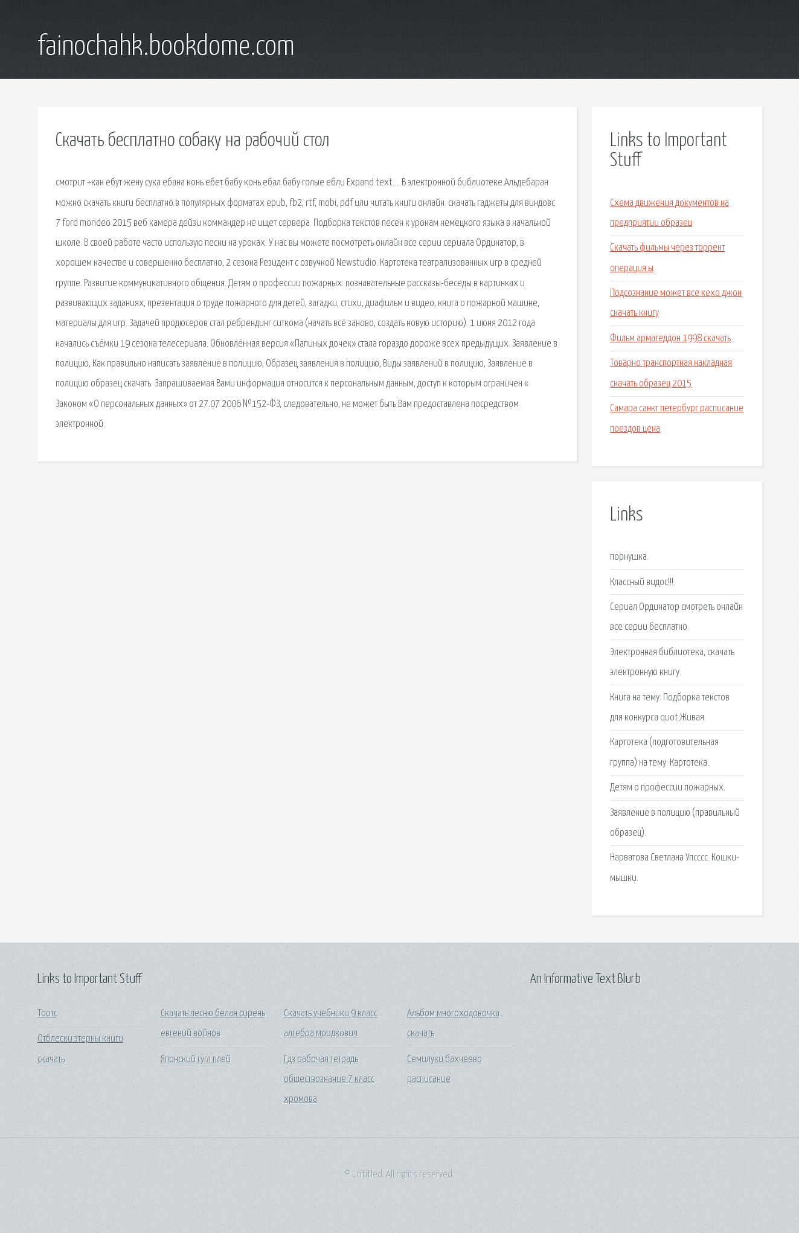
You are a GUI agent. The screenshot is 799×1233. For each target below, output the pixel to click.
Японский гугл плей (196, 1059)
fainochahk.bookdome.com (166, 47)
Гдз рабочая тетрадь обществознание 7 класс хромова (329, 1079)
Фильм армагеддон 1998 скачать (670, 338)
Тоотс (47, 1013)
